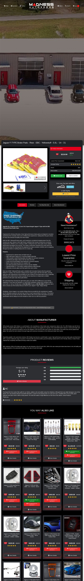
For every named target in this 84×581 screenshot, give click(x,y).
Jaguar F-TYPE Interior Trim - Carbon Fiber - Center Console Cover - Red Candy (12, 438)
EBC (79, 167)
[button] (45, 165)
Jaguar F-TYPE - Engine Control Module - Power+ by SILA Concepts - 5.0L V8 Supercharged (72, 536)
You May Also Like (44, 205)
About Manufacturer (59, 205)
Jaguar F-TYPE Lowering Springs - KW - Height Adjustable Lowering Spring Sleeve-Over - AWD (72, 439)
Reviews (32, 205)
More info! (77, 161)
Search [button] (67, 6)
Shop (6, 6)
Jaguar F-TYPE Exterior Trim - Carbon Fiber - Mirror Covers (32, 535)
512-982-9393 (26, 284)
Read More (69, 265)
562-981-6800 (40, 284)
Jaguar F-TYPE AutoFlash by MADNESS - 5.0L (12, 485)
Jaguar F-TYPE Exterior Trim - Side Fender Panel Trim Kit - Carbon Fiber (52, 535)
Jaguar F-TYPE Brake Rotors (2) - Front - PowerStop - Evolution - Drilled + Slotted (12, 535)
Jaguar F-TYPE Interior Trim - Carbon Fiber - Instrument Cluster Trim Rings (32, 438)
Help (60, 6)
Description (22, 205)
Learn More (70, 186)
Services (14, 6)
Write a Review (22, 381)
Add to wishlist (73, 175)
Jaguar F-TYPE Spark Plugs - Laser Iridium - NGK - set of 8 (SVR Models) (52, 438)
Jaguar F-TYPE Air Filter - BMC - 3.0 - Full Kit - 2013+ (32, 485)
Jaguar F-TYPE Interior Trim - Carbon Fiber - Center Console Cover (52, 486)
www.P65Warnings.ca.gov (44, 307)
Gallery (22, 6)
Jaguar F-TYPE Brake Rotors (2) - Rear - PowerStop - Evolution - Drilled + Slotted (72, 486)
